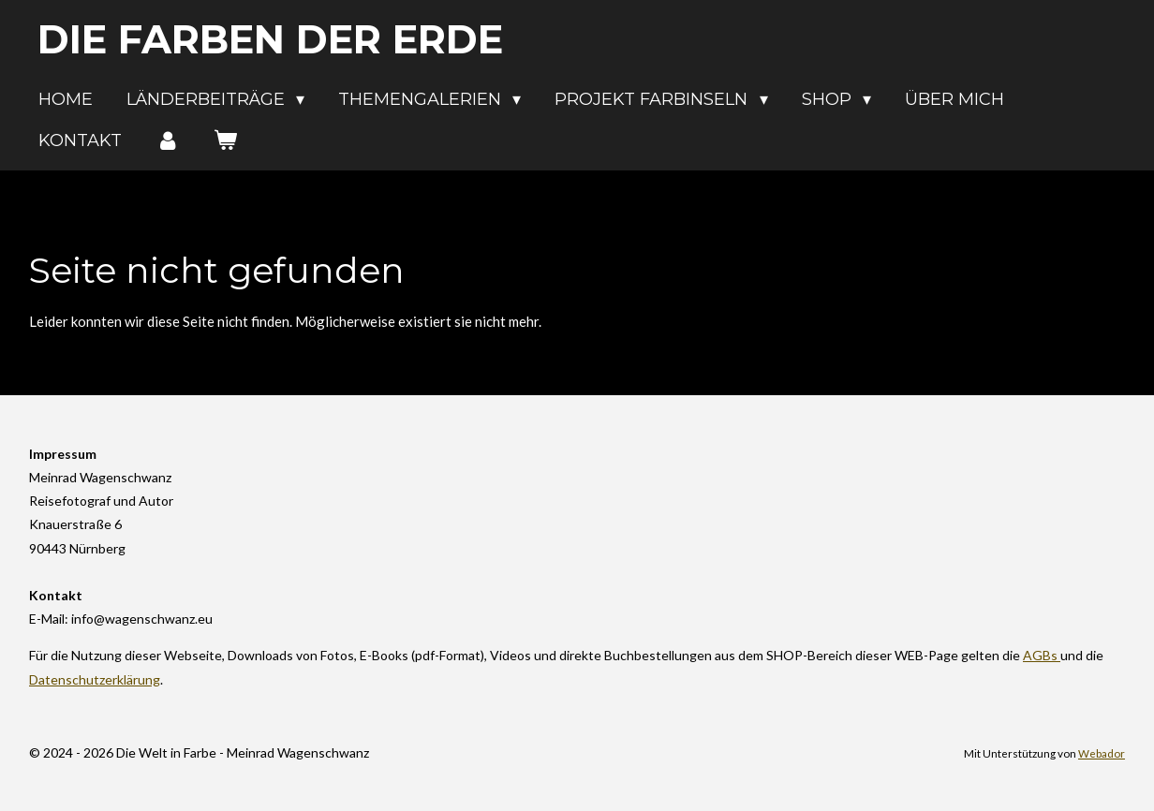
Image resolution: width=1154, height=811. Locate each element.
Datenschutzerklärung (94, 679)
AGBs (1041, 655)
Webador (1101, 752)
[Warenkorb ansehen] (224, 140)
